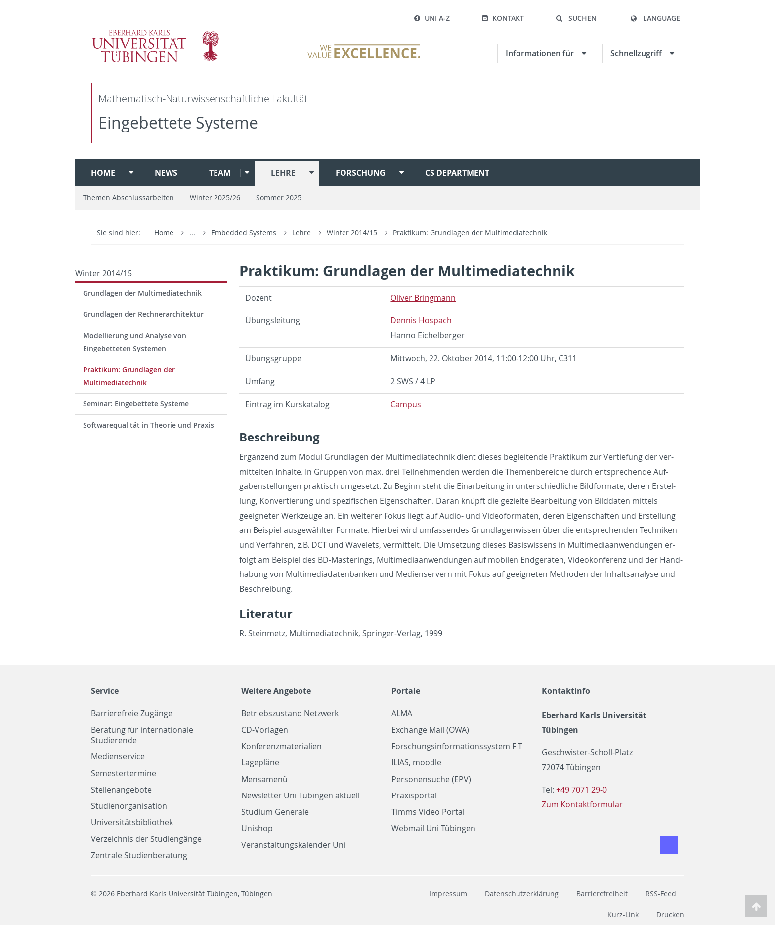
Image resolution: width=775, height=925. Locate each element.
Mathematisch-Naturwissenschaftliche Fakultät (203, 98)
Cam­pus (405, 404)
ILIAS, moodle (416, 762)
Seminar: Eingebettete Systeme (136, 403)
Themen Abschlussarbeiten (128, 197)
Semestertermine (123, 773)
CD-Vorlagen (264, 730)
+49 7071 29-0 (581, 789)
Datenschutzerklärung (522, 893)
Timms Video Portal (428, 812)
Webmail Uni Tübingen (433, 828)
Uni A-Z (432, 18)
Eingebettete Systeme (178, 122)
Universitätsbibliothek (132, 822)
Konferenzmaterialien (281, 746)
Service (105, 690)
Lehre (283, 172)
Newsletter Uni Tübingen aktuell (300, 796)
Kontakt (502, 18)
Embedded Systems (244, 232)
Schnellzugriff (637, 53)
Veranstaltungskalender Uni (293, 845)
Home (103, 172)
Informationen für (541, 53)
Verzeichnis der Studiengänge (146, 839)
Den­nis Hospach (421, 320)
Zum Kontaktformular (582, 804)
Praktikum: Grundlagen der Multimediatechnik (470, 232)
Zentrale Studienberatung (139, 855)
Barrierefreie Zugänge (131, 713)
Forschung (361, 172)
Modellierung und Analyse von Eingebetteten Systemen (134, 342)
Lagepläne (260, 762)
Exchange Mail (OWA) (430, 730)
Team (220, 172)
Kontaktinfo (566, 690)
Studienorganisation (129, 806)
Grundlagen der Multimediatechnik (142, 293)
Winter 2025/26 (215, 197)
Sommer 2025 (278, 197)
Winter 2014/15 (353, 232)
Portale (405, 690)
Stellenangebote (121, 790)
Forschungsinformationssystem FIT (456, 746)
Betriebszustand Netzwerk (290, 713)
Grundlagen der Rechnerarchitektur (143, 314)
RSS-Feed (661, 893)
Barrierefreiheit (602, 893)
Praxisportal (414, 796)
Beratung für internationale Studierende (142, 735)
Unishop (257, 828)
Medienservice (118, 756)
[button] (576, 18)
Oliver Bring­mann (423, 297)
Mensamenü (264, 779)
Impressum (448, 893)
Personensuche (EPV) (431, 779)
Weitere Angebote (276, 690)
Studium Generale (275, 812)
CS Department (457, 172)
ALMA (401, 713)
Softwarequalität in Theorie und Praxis (148, 425)
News (166, 172)
